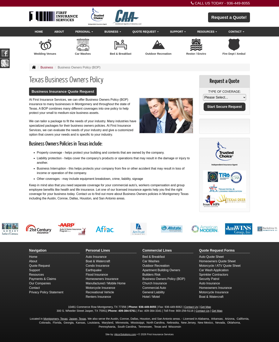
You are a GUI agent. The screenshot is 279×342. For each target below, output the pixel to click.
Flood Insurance (97, 274)
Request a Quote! (229, 17)
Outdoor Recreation (156, 265)
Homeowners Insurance (102, 279)
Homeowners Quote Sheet (217, 261)
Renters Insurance (98, 296)
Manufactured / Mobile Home (106, 283)
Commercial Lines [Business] (157, 250)
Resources (36, 274)
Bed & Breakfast (153, 256)
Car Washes (150, 261)
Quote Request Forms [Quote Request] (217, 250)
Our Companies (40, 283)
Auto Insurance (96, 256)
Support (34, 270)
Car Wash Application (214, 270)
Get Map (205, 306)
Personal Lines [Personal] (98, 250)
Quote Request (39, 265)
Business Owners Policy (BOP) (163, 279)
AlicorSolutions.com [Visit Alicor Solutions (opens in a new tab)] (125, 334)
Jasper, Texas (77, 318)
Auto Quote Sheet (211, 256)
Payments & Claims (42, 279)
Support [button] (178, 31)
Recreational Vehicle (100, 292)
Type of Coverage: (224, 91)
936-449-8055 (238, 3)
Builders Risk (151, 274)
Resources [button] (207, 31)
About (59, 31)
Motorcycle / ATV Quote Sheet (220, 265)
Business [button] (112, 31)
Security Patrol (209, 279)
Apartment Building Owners (161, 270)
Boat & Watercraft (98, 261)
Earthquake (94, 270)
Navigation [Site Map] (37, 250)
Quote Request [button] (145, 31)
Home (39, 31)
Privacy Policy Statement (46, 292)
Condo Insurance (97, 265)
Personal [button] (84, 31)
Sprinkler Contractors (213, 274)
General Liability (153, 292)
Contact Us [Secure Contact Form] (191, 306)
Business (46, 67)
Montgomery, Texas (55, 318)
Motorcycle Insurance (100, 287)
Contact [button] (236, 31)
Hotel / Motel (151, 296)
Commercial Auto (154, 287)
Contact (34, 287)
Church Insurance (154, 283)
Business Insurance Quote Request (63, 91)
